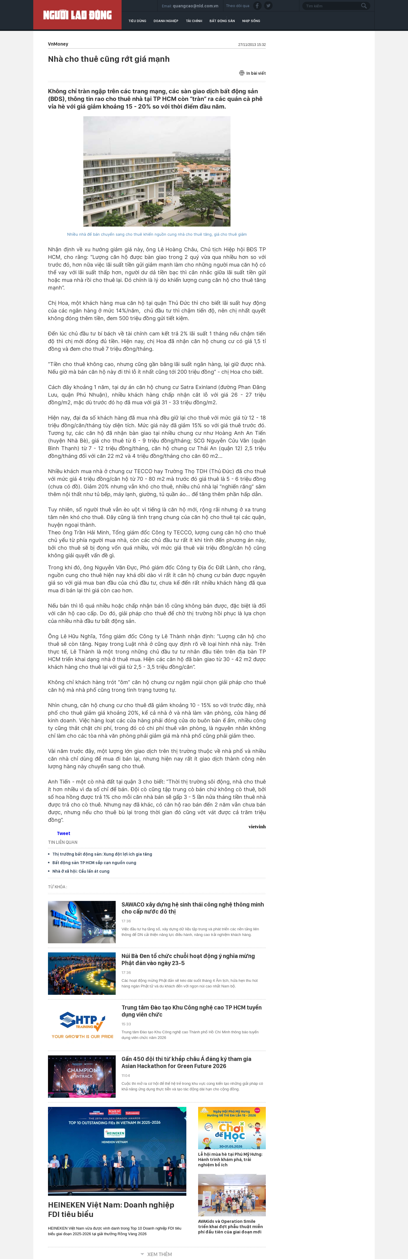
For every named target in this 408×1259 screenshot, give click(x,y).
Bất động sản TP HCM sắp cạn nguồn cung (94, 862)
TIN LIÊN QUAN (62, 842)
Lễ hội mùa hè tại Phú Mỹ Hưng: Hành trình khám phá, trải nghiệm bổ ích (230, 1159)
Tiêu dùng (137, 21)
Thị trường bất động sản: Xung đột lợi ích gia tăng (102, 854)
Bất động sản (222, 21)
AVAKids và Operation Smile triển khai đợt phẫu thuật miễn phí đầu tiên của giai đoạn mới (230, 1227)
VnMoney (58, 44)
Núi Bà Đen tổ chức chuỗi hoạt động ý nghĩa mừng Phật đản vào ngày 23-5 (188, 959)
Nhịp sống (251, 21)
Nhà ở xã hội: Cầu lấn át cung (81, 871)
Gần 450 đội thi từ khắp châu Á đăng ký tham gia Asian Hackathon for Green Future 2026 (186, 1062)
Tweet (63, 833)
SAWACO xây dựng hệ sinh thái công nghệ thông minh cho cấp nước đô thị (193, 908)
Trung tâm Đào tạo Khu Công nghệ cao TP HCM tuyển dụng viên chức (192, 1011)
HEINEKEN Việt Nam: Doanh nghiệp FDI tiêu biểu (111, 1209)
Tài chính (194, 21)
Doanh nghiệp (166, 21)
